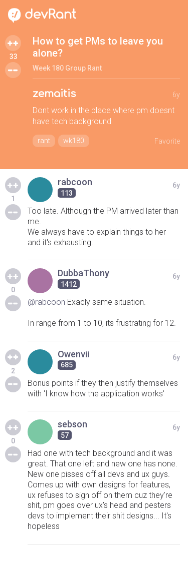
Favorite (167, 141)
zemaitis (54, 94)
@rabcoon (46, 302)
